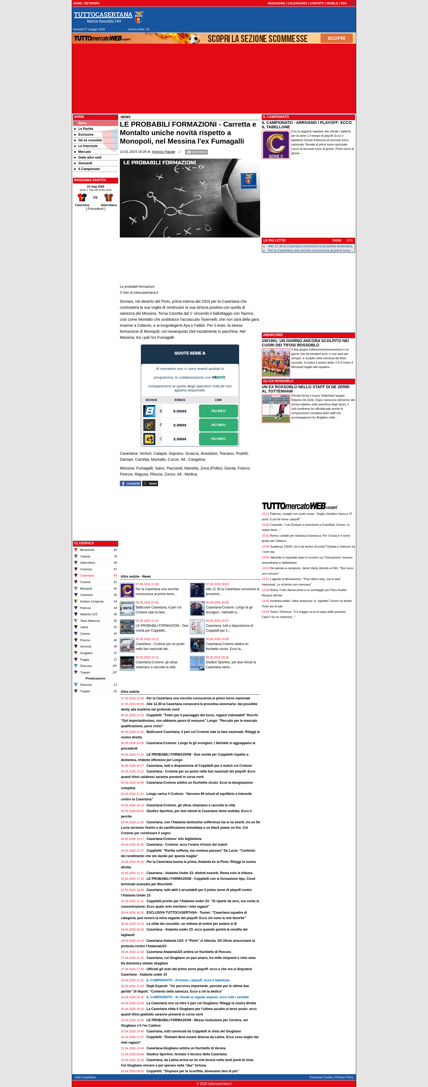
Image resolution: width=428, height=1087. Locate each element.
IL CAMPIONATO (276, 117)
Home (79, 117)
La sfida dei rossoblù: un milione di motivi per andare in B (192, 924)
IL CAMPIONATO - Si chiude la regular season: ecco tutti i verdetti (198, 997)
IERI (350, 240)
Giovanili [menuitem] (83, 163)
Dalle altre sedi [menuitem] (88, 157)
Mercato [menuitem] (82, 152)
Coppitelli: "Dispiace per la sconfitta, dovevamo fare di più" (193, 1071)
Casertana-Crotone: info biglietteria (174, 839)
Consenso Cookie (321, 1077)
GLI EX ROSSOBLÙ (278, 381)
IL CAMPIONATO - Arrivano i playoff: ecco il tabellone (188, 980)
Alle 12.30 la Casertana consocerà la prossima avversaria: (310, 246)
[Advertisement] (95, 293)
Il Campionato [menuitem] (87, 169)
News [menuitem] (80, 123)
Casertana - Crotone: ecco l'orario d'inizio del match (187, 845)
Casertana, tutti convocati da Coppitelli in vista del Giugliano (194, 1031)
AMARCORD (273, 335)
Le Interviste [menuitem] (86, 146)
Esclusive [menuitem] (83, 134)
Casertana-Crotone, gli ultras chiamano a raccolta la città (191, 805)
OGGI (336, 240)
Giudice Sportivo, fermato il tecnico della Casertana (187, 1054)
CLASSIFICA (84, 543)
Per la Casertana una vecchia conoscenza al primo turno (309, 251)
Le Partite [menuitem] (83, 129)
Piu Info (219, 411)
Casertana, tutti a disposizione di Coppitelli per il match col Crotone (199, 766)
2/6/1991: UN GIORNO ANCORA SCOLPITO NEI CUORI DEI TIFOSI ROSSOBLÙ (305, 342)
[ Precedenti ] (95, 209)
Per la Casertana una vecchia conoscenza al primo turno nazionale (198, 698)
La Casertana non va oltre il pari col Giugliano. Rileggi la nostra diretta (201, 1003)
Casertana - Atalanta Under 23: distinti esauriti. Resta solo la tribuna (199, 873)
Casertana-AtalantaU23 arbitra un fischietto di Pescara (189, 952)
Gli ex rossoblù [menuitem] (88, 140)
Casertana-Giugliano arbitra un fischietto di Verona (186, 1048)
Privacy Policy (344, 1077)
